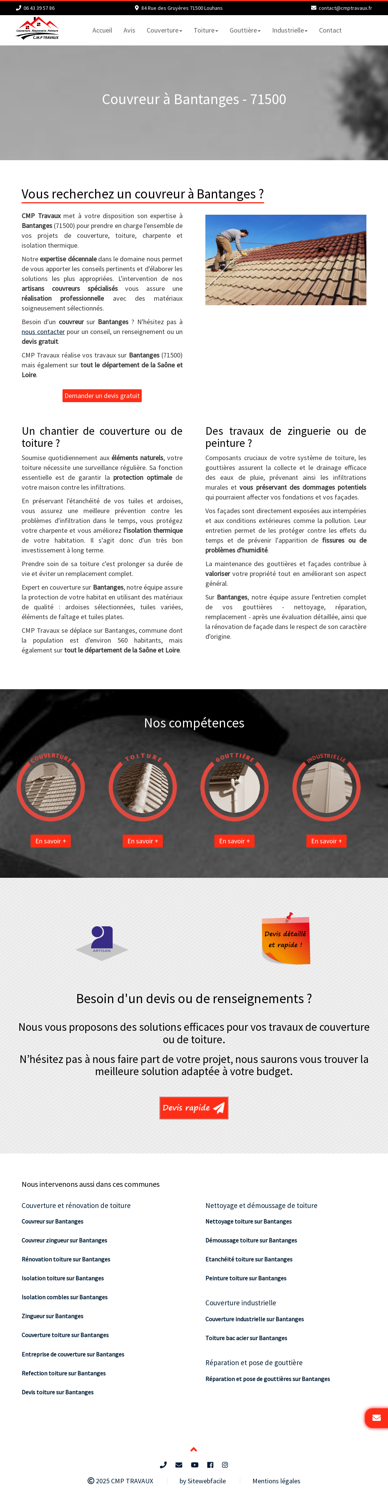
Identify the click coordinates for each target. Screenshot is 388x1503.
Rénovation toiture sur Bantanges (66, 1259)
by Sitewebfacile (203, 1480)
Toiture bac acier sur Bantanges (246, 1338)
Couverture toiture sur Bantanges (65, 1335)
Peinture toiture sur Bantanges (245, 1278)
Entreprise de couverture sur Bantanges (73, 1354)
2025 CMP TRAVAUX (120, 1480)
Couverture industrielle (240, 1302)
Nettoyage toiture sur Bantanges (248, 1221)
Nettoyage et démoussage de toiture (261, 1205)
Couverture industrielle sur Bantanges (254, 1319)
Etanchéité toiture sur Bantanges (249, 1259)
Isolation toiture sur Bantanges (63, 1278)
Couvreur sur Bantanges (52, 1221)
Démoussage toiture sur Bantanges (251, 1240)
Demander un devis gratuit (102, 395)
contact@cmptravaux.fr (345, 8)
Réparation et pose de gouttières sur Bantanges (267, 1379)
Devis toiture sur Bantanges (58, 1392)
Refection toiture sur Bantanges (64, 1373)
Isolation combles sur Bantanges (65, 1297)
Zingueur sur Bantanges (52, 1316)
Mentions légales (276, 1480)
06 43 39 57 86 (39, 8)
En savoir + (68, 841)
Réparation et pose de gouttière (254, 1362)
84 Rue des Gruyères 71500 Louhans (182, 8)
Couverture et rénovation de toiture (76, 1205)
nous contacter (43, 331)
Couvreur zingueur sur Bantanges (64, 1240)
